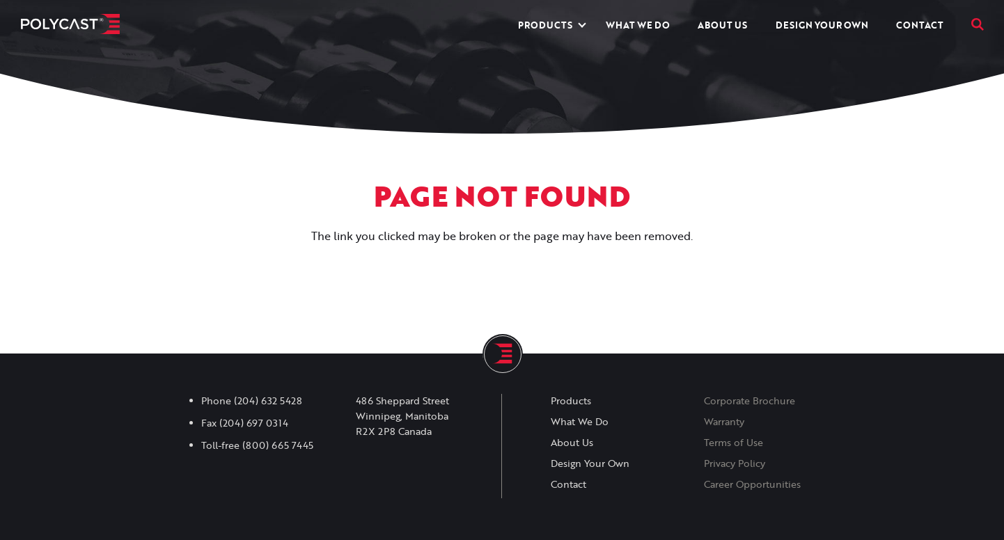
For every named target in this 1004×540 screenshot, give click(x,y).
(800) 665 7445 (277, 445)
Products (545, 25)
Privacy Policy (734, 463)
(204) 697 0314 (253, 423)
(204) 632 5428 (268, 401)
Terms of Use (733, 443)
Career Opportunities (752, 484)
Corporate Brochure (749, 401)
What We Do (638, 25)
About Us (722, 25)
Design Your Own (822, 25)
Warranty (724, 422)
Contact (919, 25)
